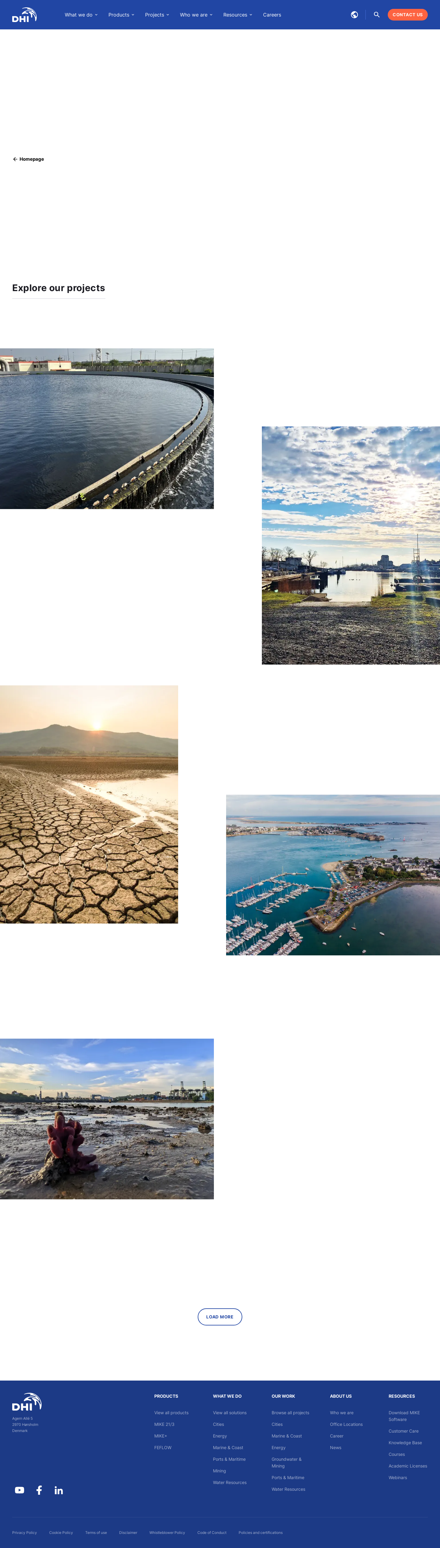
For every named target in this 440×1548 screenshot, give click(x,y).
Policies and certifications (261, 1532)
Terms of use (96, 1532)
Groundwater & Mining (287, 1462)
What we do (79, 15)
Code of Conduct (211, 1532)
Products (118, 15)
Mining (219, 1470)
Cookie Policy (61, 1532)
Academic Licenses (408, 1465)
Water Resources (230, 1482)
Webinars (398, 1477)
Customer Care (404, 1431)
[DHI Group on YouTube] (19, 1490)
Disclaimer (128, 1532)
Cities (218, 1424)
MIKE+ (160, 1435)
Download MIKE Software (404, 1416)
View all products (171, 1412)
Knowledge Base (405, 1442)
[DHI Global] (24, 14)
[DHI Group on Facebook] (39, 1490)
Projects (154, 15)
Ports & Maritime (229, 1459)
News (335, 1447)
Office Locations (346, 1424)
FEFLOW (162, 1447)
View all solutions (230, 1412)
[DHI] (39, 1402)
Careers (272, 15)
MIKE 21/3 (164, 1424)
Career (336, 1435)
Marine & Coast (228, 1447)
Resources (235, 15)
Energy (220, 1435)
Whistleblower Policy (167, 1532)
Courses (397, 1454)
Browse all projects (290, 1412)
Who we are (193, 15)
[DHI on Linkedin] (58, 1490)
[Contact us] (408, 15)
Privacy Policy (24, 1532)
